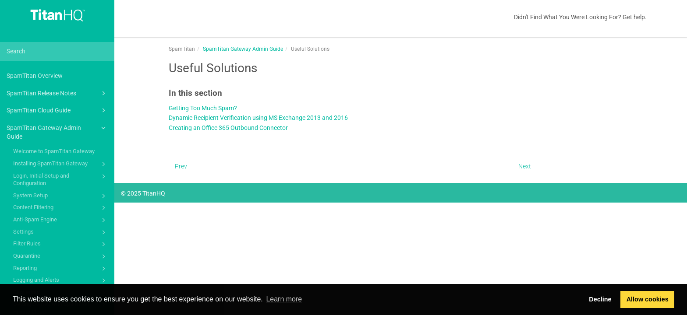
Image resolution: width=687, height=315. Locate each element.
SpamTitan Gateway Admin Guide (57, 131)
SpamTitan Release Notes (57, 93)
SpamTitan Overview (35, 75)
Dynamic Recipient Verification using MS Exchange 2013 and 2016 (258, 118)
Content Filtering (60, 208)
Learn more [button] (284, 299)
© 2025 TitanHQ (143, 193)
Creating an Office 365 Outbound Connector (228, 128)
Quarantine (60, 256)
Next (524, 166)
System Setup (60, 196)
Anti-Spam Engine (60, 220)
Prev (181, 166)
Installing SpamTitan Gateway (60, 164)
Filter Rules (60, 244)
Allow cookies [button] (648, 299)
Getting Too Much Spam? (203, 108)
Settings (60, 232)
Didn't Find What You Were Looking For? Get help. (580, 17)
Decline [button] (600, 299)
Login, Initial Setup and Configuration (60, 179)
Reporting (60, 268)
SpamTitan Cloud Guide (57, 110)
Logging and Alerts (60, 280)
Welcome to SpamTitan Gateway (54, 151)
